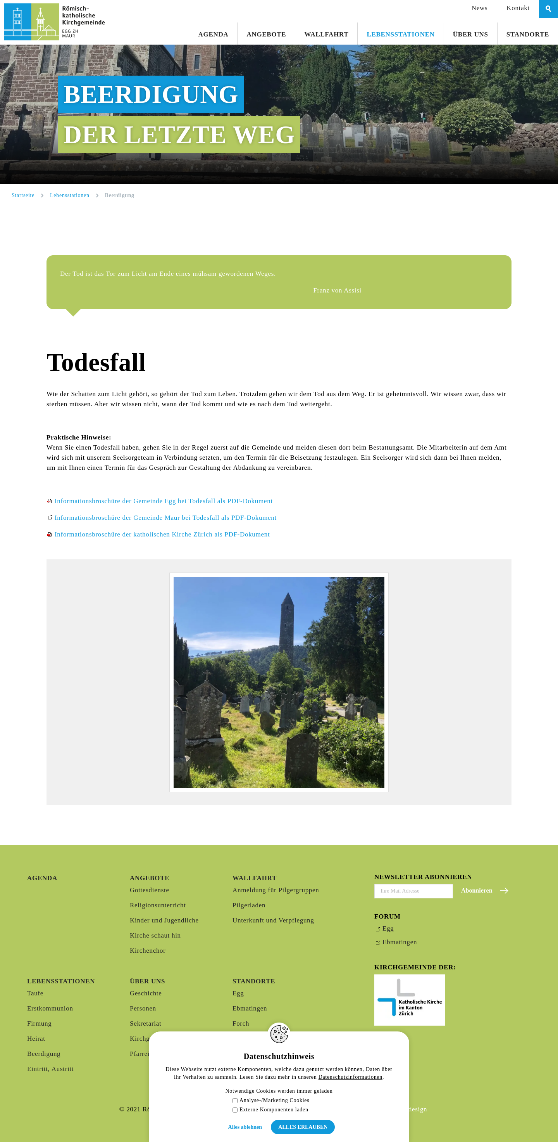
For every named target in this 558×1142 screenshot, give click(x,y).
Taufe (35, 993)
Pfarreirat (143, 1053)
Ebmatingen (249, 1008)
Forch (240, 1023)
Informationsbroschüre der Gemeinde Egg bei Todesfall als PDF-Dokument (164, 501)
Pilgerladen (248, 905)
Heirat (36, 1038)
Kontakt (518, 8)
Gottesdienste (149, 890)
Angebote (266, 34)
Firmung (39, 1023)
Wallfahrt (326, 34)
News (480, 8)
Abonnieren (477, 890)
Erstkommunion (50, 1008)
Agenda (213, 34)
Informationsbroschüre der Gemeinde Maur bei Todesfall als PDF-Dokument (166, 517)
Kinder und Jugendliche (164, 920)
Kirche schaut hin (155, 935)
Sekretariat (145, 1023)
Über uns (470, 34)
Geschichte (146, 993)
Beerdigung (43, 1053)
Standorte (527, 34)
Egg (238, 993)
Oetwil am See (253, 1053)
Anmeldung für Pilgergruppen (275, 890)
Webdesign (411, 1109)
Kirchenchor (148, 950)
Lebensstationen (400, 34)
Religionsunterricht (158, 905)
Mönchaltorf (250, 1038)
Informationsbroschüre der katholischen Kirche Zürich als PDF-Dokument (162, 534)
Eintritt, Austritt (50, 1069)
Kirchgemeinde (152, 1038)
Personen (143, 1008)
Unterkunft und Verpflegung (273, 920)
